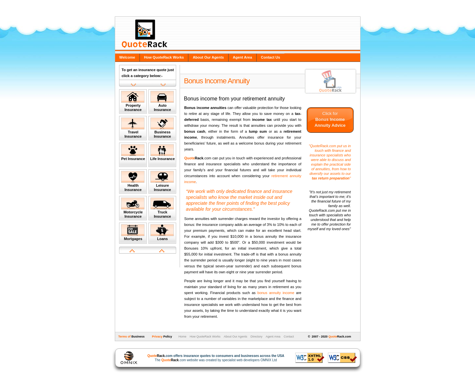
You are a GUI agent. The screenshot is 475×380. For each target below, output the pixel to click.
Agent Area (242, 57)
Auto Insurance (162, 101)
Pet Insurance (133, 152)
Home (181, 336)
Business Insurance (162, 128)
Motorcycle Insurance (132, 208)
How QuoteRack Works (164, 57)
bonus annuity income (275, 293)
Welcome (127, 57)
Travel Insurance (132, 128)
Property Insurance (132, 101)
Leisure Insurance (162, 181)
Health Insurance (132, 181)
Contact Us (270, 57)
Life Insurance (162, 152)
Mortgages (132, 232)
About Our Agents (208, 57)
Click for (329, 119)
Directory (256, 336)
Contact (289, 336)
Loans (162, 232)
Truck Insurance (162, 208)
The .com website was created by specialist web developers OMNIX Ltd (212, 358)
